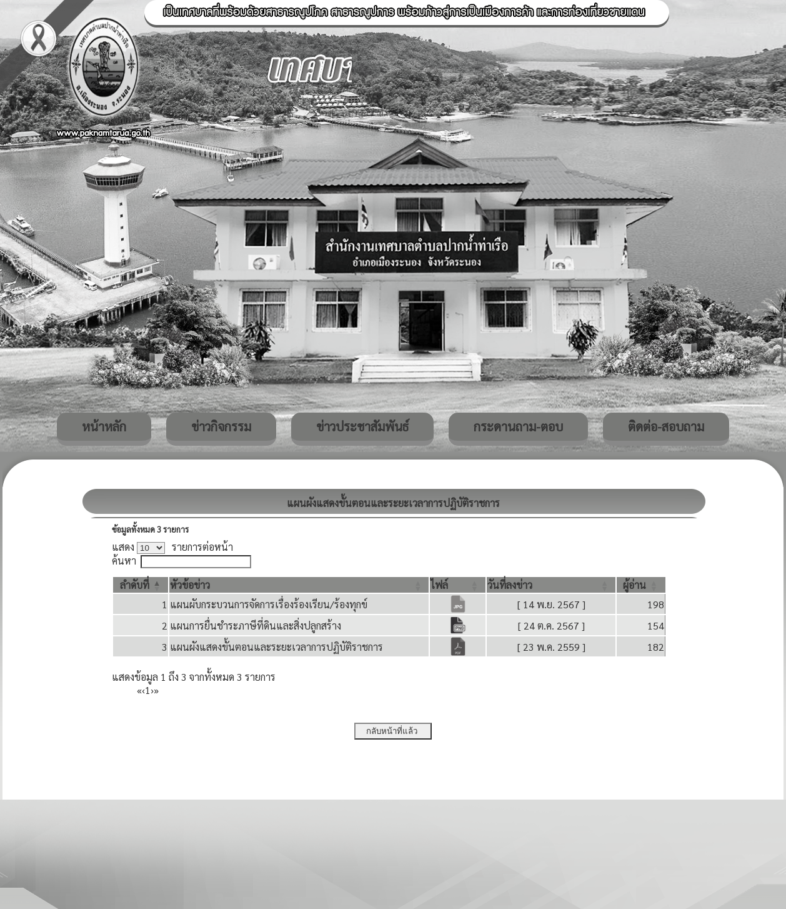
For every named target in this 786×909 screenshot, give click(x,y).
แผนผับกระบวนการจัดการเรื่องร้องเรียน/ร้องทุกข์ (268, 604)
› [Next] (152, 689)
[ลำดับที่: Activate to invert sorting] (140, 585)
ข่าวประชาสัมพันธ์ (362, 426)
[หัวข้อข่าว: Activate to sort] (299, 585)
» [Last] (156, 689)
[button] (134, 584)
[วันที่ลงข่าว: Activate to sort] (551, 585)
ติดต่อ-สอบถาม (666, 426)
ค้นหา (124, 560)
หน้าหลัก (104, 426)
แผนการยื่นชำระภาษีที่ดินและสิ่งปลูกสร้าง (255, 625)
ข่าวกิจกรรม (221, 426)
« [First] (139, 689)
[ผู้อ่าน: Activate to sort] (641, 585)
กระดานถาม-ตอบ (518, 426)
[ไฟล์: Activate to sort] (457, 585)
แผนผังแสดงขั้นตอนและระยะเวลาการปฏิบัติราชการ (276, 646)
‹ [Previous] (143, 689)
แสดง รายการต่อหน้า (172, 546)
